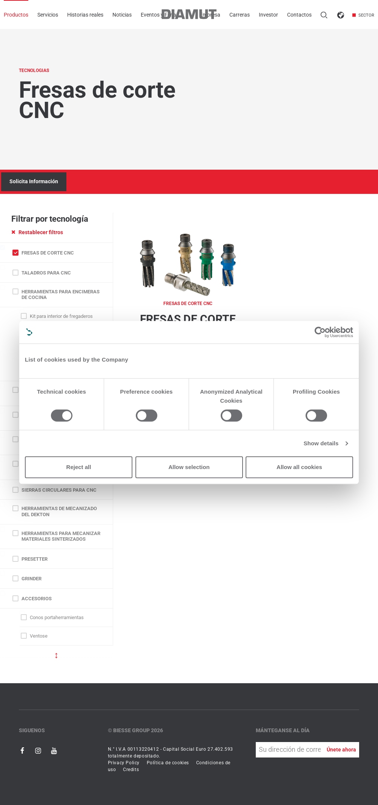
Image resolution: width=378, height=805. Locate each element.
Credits (131, 769)
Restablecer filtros (37, 232)
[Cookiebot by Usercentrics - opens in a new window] (320, 332)
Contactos (299, 15)
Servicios (47, 15)
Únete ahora (341, 750)
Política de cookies (168, 762)
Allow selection (188, 467)
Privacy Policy (124, 762)
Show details (321, 443)
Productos (16, 15)
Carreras (239, 15)
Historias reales (85, 15)
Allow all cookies (299, 467)
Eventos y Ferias (160, 15)
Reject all (78, 467)
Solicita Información (33, 181)
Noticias (122, 15)
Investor (268, 15)
